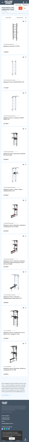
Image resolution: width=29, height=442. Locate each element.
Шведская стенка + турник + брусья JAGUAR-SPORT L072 (12, 190)
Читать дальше (6, 395)
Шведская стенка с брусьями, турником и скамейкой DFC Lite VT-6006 (14, 226)
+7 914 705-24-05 (5, 419)
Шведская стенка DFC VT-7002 (11, 46)
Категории (19, 17)
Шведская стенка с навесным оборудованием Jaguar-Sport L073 (12, 297)
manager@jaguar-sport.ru (7, 423)
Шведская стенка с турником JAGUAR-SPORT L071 (13, 118)
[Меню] (2, 2)
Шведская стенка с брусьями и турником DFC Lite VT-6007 (14, 154)
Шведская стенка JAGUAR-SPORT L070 (13, 82)
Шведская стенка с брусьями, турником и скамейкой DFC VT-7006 (14, 369)
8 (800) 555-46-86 (6, 418)
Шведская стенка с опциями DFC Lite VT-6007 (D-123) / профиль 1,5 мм (14, 333)
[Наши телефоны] (26, 2)
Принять (12, 438)
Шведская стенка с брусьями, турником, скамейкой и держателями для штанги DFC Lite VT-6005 (14, 262)
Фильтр (7, 17)
